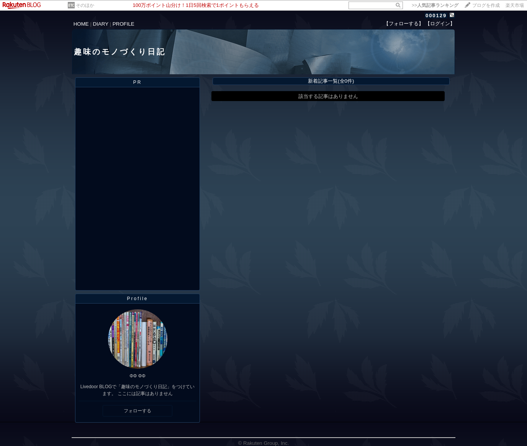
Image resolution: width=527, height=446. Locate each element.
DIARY (100, 24)
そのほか (85, 5)
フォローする (137, 410)
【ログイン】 (440, 23)
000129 (436, 15)
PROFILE (123, 24)
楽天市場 (515, 5)
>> (435, 5)
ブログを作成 (486, 5)
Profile (137, 298)
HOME (81, 24)
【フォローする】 (404, 23)
